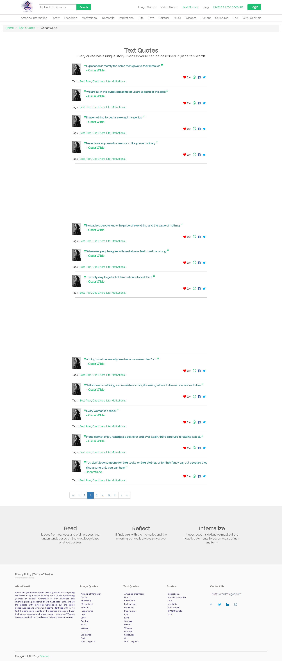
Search (83, 7)
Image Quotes (147, 7)
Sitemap (44, 656)
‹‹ (73, 495)
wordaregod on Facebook (212, 608)
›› (127, 495)
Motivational (89, 18)
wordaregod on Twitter (220, 608)
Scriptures (221, 18)
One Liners (98, 81)
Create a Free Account (228, 7)
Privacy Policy (23, 574)
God (235, 18)
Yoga (170, 614)
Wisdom (190, 18)
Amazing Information (34, 18)
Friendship (70, 18)
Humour (206, 18)
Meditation (173, 604)
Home (9, 28)
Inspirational (126, 18)
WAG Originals (252, 18)
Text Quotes (190, 7)
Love (151, 18)
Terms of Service (43, 574)
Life (141, 18)
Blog (206, 7)
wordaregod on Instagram (236, 608)
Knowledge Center (177, 597)
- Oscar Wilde (95, 70)
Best (82, 81)
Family (56, 18)
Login (254, 7)
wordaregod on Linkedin (228, 608)
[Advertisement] (48, 117)
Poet (88, 81)
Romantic (108, 18)
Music (177, 18)
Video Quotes (169, 7)
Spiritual (164, 18)
